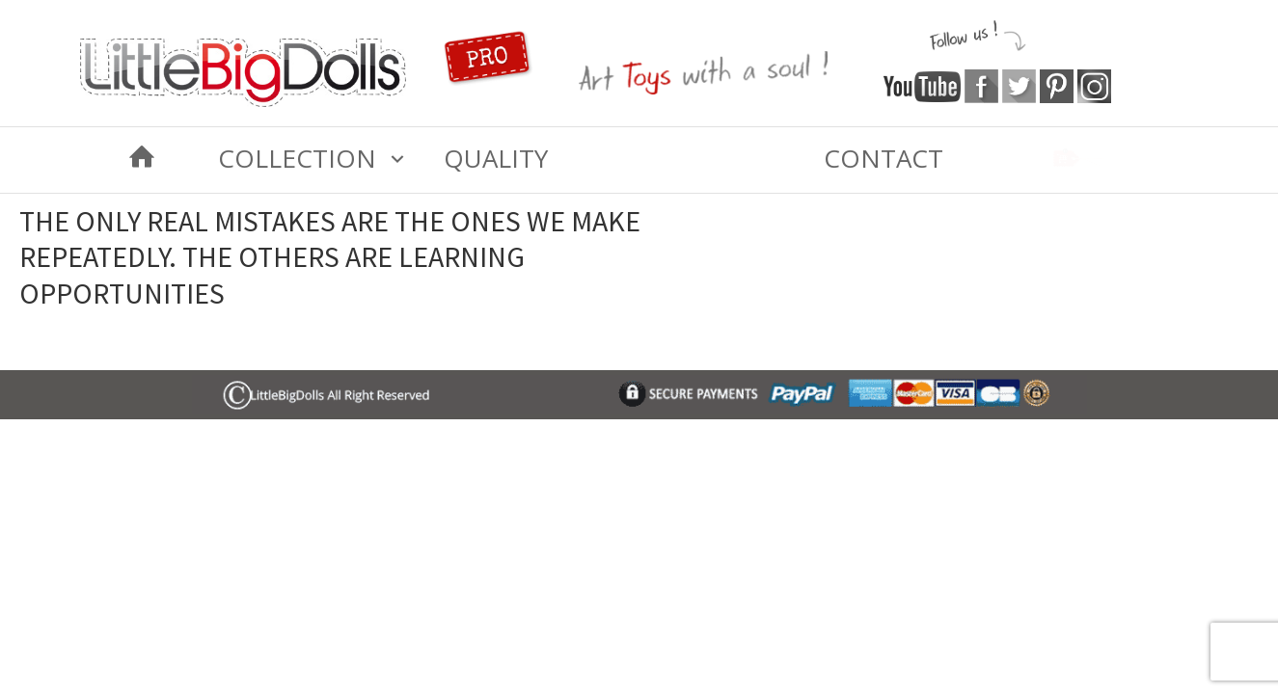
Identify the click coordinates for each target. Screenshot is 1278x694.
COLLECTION (297, 158)
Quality (496, 158)
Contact (883, 158)
